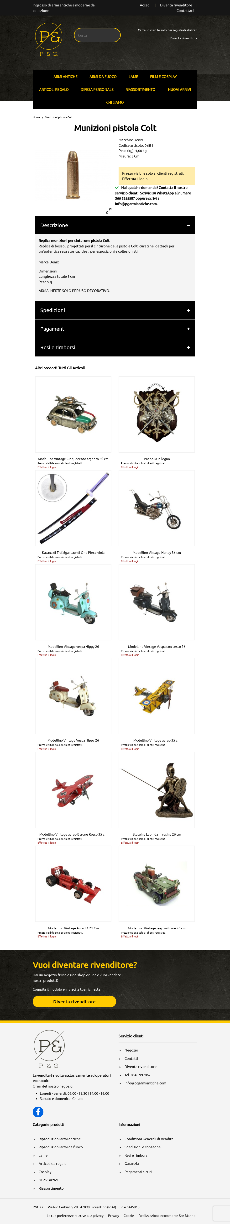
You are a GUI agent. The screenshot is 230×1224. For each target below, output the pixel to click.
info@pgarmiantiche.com (136, 203)
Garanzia (132, 1163)
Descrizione (54, 225)
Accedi (145, 5)
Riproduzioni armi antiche (60, 1138)
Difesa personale (97, 89)
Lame (133, 76)
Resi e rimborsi (57, 347)
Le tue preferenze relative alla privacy (75, 1215)
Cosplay (45, 1171)
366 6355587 (125, 198)
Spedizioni (52, 310)
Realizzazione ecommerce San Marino (167, 1215)
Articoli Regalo (54, 89)
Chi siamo (115, 102)
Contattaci (185, 10)
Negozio (131, 1050)
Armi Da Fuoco (103, 76)
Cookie (129, 1215)
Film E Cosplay (163, 76)
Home (36, 117)
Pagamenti (53, 328)
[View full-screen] (108, 211)
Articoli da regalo (53, 1163)
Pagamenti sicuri (138, 1171)
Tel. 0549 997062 (138, 1074)
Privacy (113, 1215)
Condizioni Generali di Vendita (149, 1138)
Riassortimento (140, 89)
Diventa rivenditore (176, 5)
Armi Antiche (65, 76)
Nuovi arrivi (179, 89)
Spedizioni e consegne (143, 1147)
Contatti (131, 1058)
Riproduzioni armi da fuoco (61, 1147)
